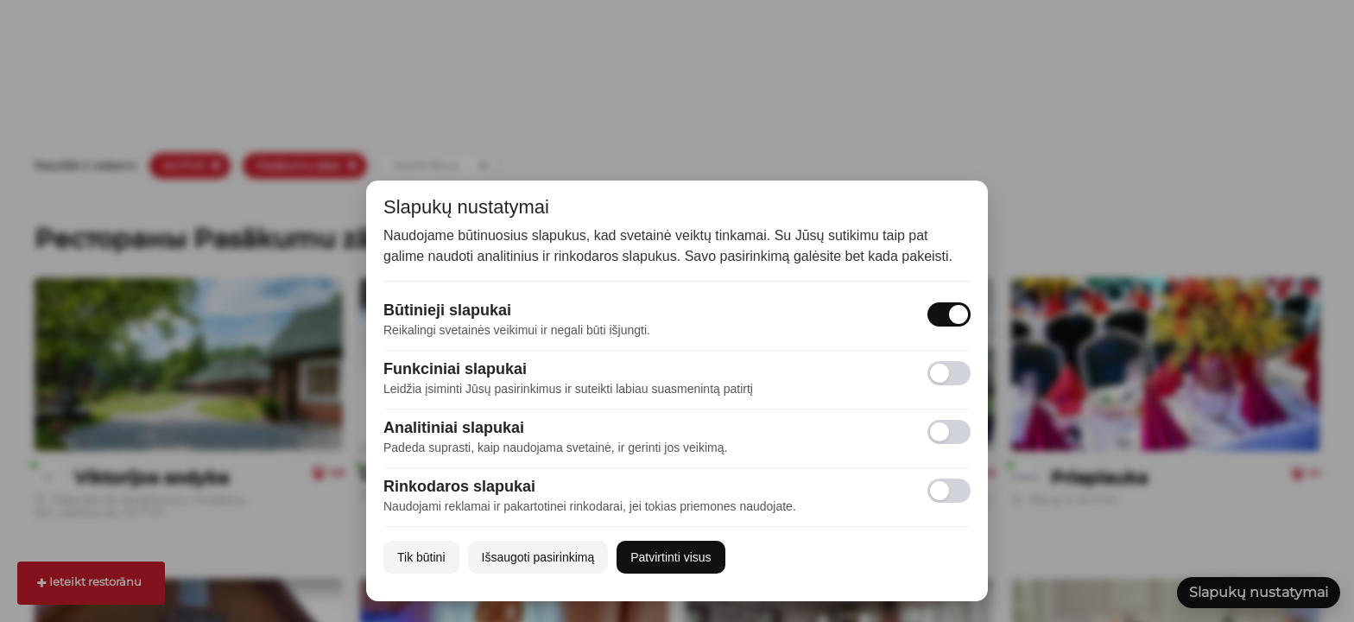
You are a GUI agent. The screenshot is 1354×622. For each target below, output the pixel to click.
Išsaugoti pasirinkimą (538, 557)
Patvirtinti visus (670, 557)
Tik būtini (421, 557)
